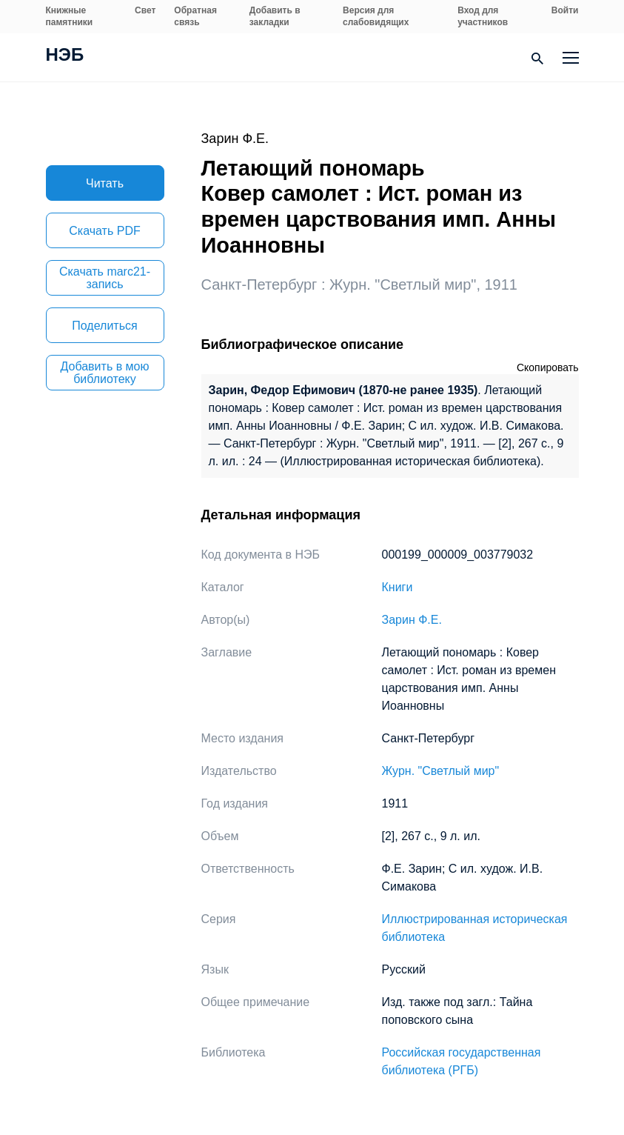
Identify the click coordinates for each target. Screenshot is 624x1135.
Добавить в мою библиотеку (105, 372)
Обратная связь (195, 16)
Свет (145, 10)
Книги (397, 587)
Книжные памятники (69, 16)
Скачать (104, 230)
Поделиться (104, 325)
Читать (105, 183)
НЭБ (65, 56)
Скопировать (548, 367)
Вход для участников (482, 16)
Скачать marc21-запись (104, 277)
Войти (565, 10)
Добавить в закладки (275, 16)
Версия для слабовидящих (376, 16)
